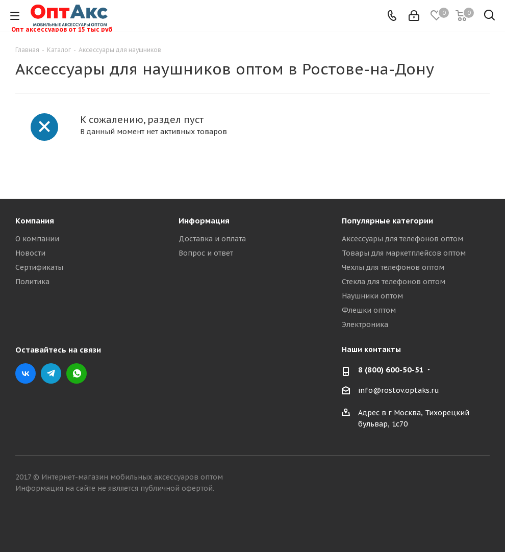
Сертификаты (39, 267)
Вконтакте (25, 373)
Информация (204, 220)
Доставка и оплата (212, 238)
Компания (34, 220)
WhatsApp (76, 373)
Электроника (365, 324)
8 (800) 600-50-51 (391, 369)
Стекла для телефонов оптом (393, 281)
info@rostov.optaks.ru (398, 390)
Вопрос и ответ (206, 253)
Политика (32, 281)
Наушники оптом (372, 295)
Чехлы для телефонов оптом (393, 267)
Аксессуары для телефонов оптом (402, 238)
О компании (37, 238)
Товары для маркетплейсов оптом (404, 253)
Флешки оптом (369, 310)
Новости (30, 253)
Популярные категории (387, 220)
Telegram (51, 373)
